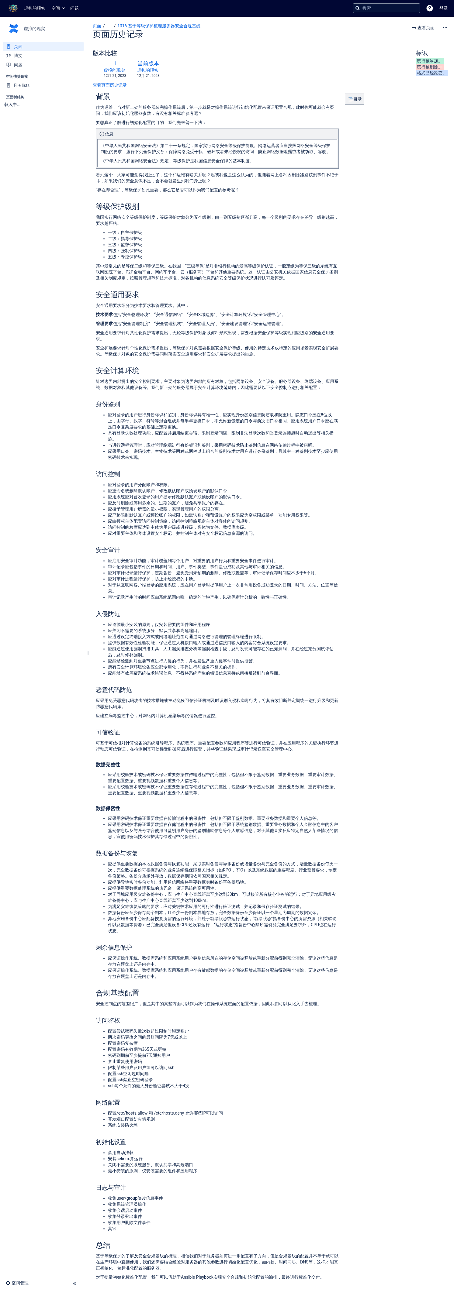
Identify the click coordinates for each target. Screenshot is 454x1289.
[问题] (43, 64)
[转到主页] (25, 8)
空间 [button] (55, 8)
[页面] (43, 46)
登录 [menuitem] (443, 8)
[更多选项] (445, 27)
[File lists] (43, 85)
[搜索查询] (386, 8)
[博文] (43, 55)
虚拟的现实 (114, 70)
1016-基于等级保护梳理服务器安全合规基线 (158, 25)
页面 (97, 25)
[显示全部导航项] (109, 26)
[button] (429, 8)
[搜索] (357, 8)
